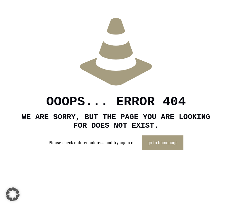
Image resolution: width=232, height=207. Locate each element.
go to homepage (162, 142)
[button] (12, 194)
